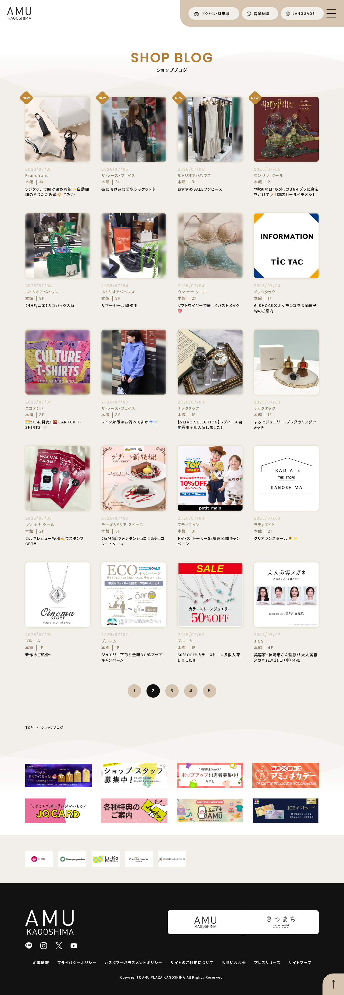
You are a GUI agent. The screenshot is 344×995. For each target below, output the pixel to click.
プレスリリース (267, 962)
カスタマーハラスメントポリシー (133, 962)
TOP (29, 727)
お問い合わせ (233, 962)
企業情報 (41, 962)
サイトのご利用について (191, 962)
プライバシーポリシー (76, 962)
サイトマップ (300, 962)
